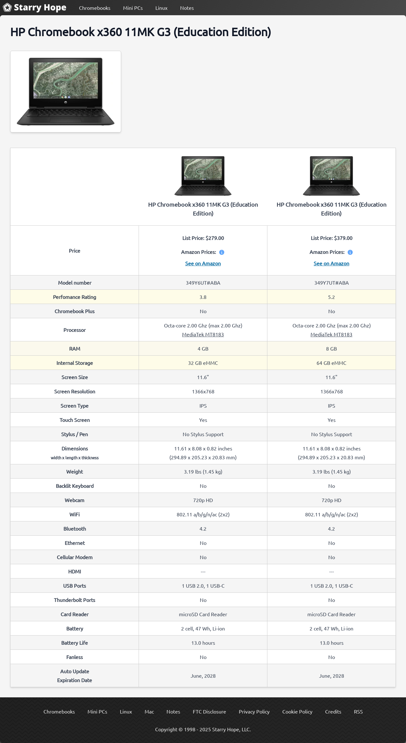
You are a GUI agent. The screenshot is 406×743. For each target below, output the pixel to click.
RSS (358, 711)
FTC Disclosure (209, 711)
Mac (149, 711)
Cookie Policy (297, 711)
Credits (333, 711)
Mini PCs (133, 7)
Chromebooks (94, 7)
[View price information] (220, 251)
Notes (187, 7)
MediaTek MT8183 (203, 334)
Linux (161, 7)
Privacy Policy (254, 711)
